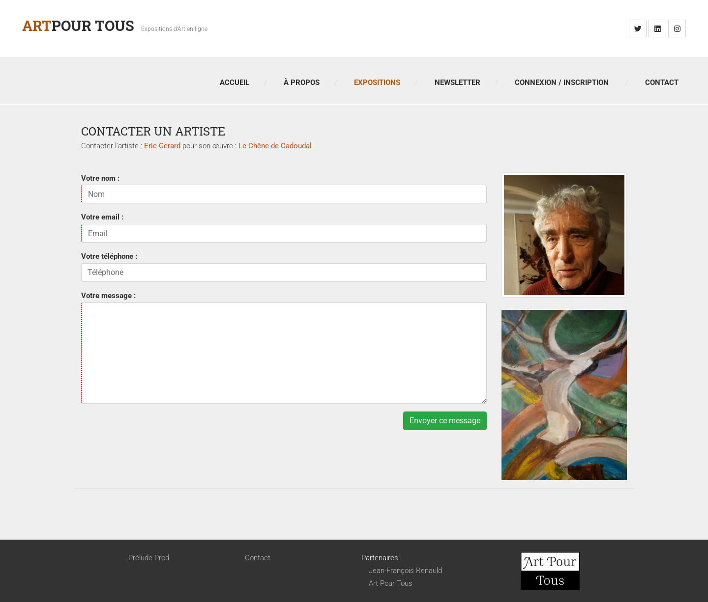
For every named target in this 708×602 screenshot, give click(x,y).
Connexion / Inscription (562, 82)
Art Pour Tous (391, 583)
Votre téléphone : (109, 256)
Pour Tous (78, 25)
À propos (302, 82)
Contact (661, 82)
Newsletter (457, 82)
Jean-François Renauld (405, 570)
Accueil (234, 82)
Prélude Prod (148, 557)
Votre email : (102, 217)
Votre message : (108, 295)
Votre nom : (100, 178)
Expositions (377, 82)
